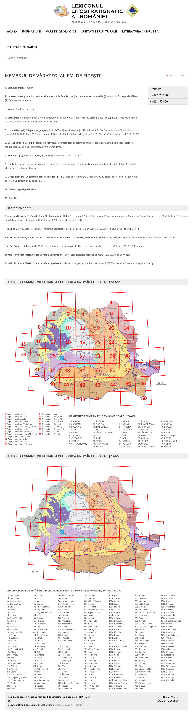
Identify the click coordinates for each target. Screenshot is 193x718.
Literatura (155, 89)
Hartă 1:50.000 (159, 101)
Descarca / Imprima (177, 75)
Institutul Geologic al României (67, 712)
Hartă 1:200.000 (159, 95)
